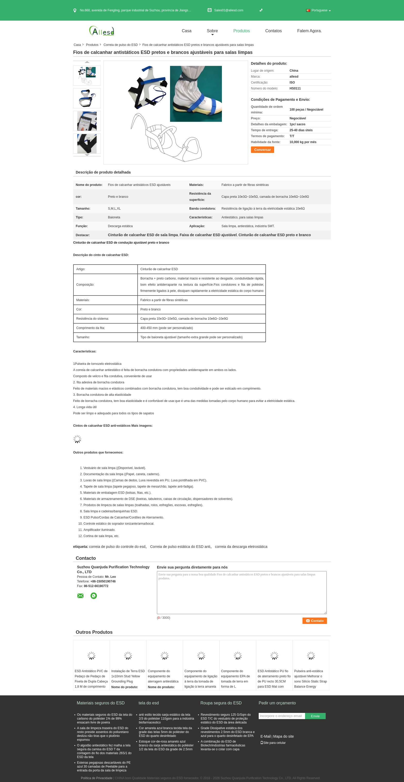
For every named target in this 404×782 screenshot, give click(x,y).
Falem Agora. (309, 31)
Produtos (241, 31)
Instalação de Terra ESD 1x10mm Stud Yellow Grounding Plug (128, 676)
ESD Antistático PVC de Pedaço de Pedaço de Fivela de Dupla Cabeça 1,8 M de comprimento (91, 678)
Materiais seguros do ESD (101, 703)
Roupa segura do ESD (221, 703)
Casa (186, 31)
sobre (212, 31)
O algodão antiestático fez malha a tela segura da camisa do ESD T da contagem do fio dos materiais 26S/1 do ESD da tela (104, 751)
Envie (315, 716)
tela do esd (149, 703)
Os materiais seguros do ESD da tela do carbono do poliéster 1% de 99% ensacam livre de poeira (104, 718)
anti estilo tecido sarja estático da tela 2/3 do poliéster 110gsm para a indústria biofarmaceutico (166, 718)
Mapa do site (283, 736)
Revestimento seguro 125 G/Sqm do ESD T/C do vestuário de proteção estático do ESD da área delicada (226, 718)
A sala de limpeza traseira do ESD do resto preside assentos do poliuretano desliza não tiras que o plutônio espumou (103, 734)
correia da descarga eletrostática (241, 547)
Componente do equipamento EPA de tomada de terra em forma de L (235, 678)
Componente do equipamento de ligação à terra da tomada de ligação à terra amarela (200, 678)
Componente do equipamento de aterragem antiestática (163, 676)
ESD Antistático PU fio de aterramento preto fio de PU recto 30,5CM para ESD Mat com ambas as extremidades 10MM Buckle (274, 684)
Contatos (273, 31)
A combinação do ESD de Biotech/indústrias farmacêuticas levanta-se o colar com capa (223, 745)
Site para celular (273, 743)
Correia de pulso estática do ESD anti (180, 547)
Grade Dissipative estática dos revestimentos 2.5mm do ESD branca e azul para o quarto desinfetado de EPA (228, 732)
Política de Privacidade (96, 778)
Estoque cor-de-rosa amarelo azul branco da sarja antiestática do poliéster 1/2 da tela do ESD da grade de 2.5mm (166, 745)
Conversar (262, 150)
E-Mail (265, 736)
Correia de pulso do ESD (121, 45)
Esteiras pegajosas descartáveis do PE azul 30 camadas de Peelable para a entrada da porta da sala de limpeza (104, 766)
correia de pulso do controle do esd (117, 547)
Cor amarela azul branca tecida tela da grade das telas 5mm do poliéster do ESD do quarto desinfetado (165, 732)
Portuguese (321, 10)
